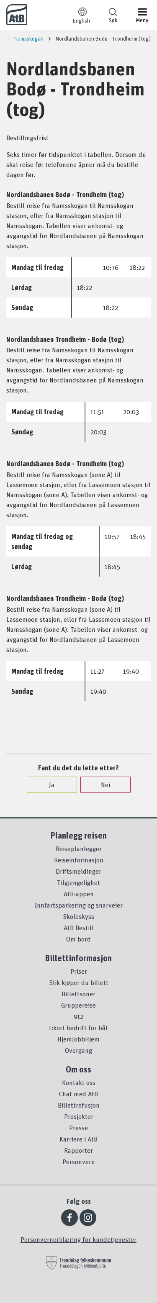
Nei (101, 784)
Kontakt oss (78, 1082)
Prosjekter (78, 1116)
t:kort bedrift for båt (78, 1027)
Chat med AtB (78, 1094)
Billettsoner (78, 994)
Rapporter (78, 1150)
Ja (47, 784)
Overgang (78, 1050)
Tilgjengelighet (78, 882)
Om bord (78, 939)
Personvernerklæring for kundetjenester (78, 1239)
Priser (78, 971)
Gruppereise (78, 1005)
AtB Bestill (79, 927)
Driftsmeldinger (78, 871)
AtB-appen (79, 894)
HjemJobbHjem (78, 1039)
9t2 (78, 1016)
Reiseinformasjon (78, 860)
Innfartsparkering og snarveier (79, 905)
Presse (78, 1127)
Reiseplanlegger (79, 848)
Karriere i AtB (78, 1139)
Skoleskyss (78, 916)
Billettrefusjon (79, 1105)
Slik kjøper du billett (78, 982)
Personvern (78, 1161)
